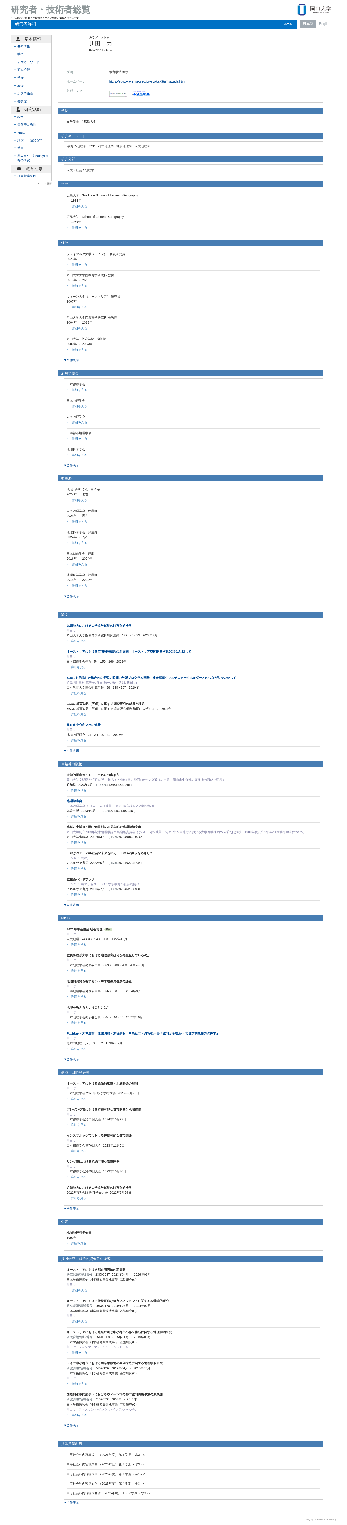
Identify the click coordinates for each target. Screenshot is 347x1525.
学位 (20, 54)
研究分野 (23, 70)
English (324, 24)
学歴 (20, 77)
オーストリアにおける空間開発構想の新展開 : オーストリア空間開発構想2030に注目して (129, 651)
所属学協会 (25, 93)
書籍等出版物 (26, 124)
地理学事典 (74, 801)
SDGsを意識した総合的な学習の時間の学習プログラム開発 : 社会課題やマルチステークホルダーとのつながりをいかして (151, 677)
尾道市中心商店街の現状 (84, 725)
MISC (21, 132)
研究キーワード (28, 62)
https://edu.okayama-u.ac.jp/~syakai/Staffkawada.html (147, 81)
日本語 (308, 24)
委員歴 (22, 101)
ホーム (288, 23)
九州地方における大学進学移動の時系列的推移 (99, 625)
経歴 (20, 85)
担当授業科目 (26, 176)
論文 (20, 116)
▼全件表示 (71, 360)
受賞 (20, 148)
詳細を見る (77, 206)
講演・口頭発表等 (29, 140)
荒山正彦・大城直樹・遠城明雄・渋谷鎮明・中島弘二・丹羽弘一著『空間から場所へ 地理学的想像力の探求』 (143, 1033)
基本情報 (23, 46)
